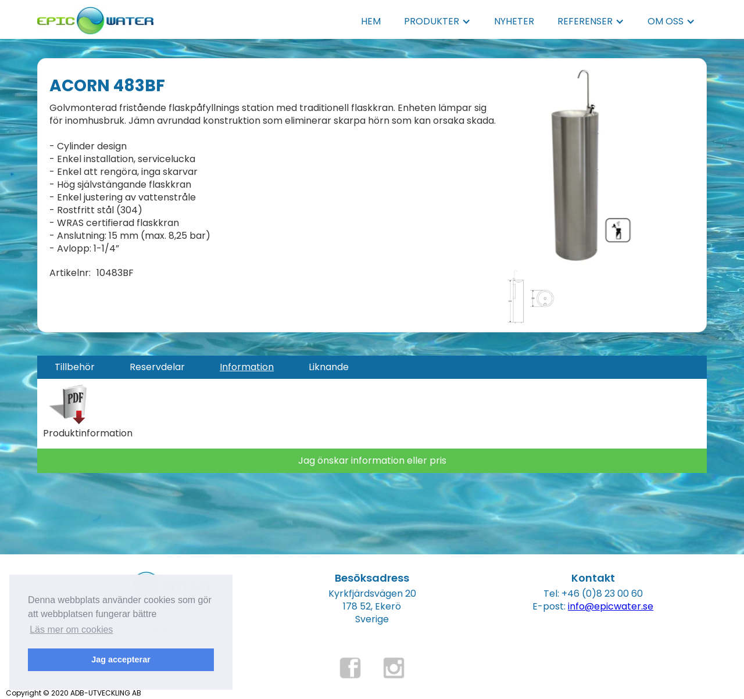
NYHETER (514, 21)
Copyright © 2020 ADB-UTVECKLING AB (73, 693)
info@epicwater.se (610, 606)
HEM (371, 21)
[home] (95, 17)
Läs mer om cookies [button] (71, 630)
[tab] (74, 367)
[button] (437, 21)
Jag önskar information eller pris (372, 460)
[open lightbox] (573, 166)
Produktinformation (88, 433)
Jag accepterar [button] (121, 659)
